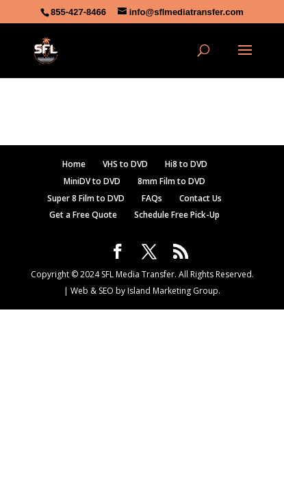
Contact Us (200, 198)
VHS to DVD (125, 164)
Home (74, 164)
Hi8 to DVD (186, 164)
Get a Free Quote (83, 214)
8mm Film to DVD (171, 181)
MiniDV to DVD (92, 181)
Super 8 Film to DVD (86, 198)
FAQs (152, 198)
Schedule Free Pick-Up (177, 214)
